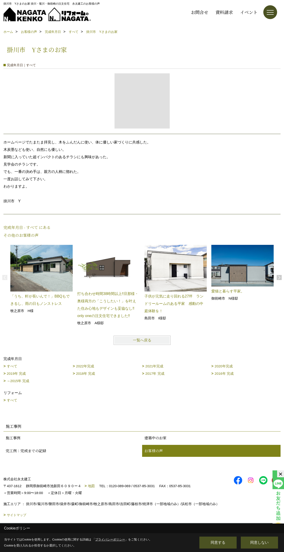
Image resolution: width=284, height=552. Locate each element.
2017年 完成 (154, 373)
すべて (12, 366)
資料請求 (224, 12)
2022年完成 (85, 366)
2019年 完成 (16, 373)
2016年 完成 (224, 373)
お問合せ (199, 12)
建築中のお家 (155, 437)
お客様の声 (153, 450)
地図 (91, 486)
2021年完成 (154, 366)
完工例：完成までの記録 (26, 450)
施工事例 (13, 437)
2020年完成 (223, 366)
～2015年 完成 (18, 381)
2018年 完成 (85, 373)
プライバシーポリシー (110, 539)
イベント (249, 12)
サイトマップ (16, 515)
